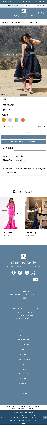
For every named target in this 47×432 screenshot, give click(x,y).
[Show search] (38, 15)
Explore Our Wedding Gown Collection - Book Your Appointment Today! (23, 3)
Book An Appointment (23, 141)
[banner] (23, 16)
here (23, 430)
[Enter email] (23, 287)
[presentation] (11, 219)
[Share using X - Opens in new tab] (16, 102)
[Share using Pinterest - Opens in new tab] (11, 102)
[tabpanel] (23, 63)
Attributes (7, 154)
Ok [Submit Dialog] (45, 425)
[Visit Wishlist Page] (42, 15)
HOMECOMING (23, 381)
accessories (23, 352)
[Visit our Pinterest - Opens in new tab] (20, 279)
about (23, 338)
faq (23, 357)
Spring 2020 (34, 24)
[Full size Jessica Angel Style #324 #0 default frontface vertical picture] (23, 63)
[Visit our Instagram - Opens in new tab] (27, 279)
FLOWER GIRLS (23, 391)
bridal (23, 372)
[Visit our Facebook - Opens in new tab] (14, 279)
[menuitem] (12, 8)
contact (23, 362)
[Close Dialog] (2, 425)
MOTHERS (23, 386)
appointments (23, 366)
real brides (23, 347)
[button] (4, 16)
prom (23, 376)
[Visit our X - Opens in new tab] (33, 279)
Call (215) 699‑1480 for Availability (23, 148)
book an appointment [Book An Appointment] (35, 8)
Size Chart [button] (41, 129)
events (23, 342)
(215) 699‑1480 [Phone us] (12, 8)
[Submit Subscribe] (35, 287)
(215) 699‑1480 (23, 299)
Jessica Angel (18, 24)
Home (5, 24)
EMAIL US (23, 400)
